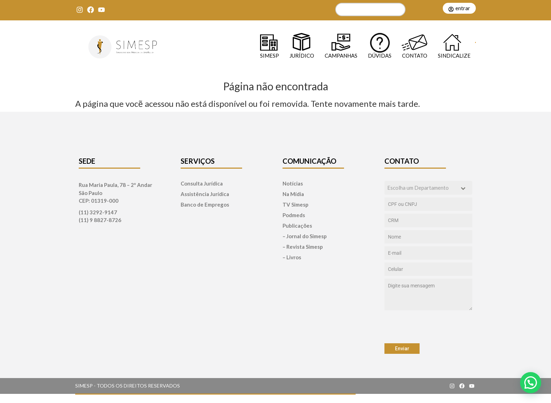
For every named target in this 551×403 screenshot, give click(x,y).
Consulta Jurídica (202, 183)
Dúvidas (379, 55)
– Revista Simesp (303, 246)
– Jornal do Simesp (305, 236)
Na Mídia (293, 194)
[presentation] (428, 326)
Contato (414, 55)
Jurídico (302, 55)
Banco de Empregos (205, 204)
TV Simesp (296, 204)
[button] (530, 382)
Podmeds (294, 215)
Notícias (293, 183)
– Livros (292, 257)
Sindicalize (454, 55)
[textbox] (421, 188)
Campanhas (341, 55)
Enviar (402, 348)
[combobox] (428, 188)
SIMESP (269, 55)
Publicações (297, 225)
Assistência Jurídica (205, 194)
